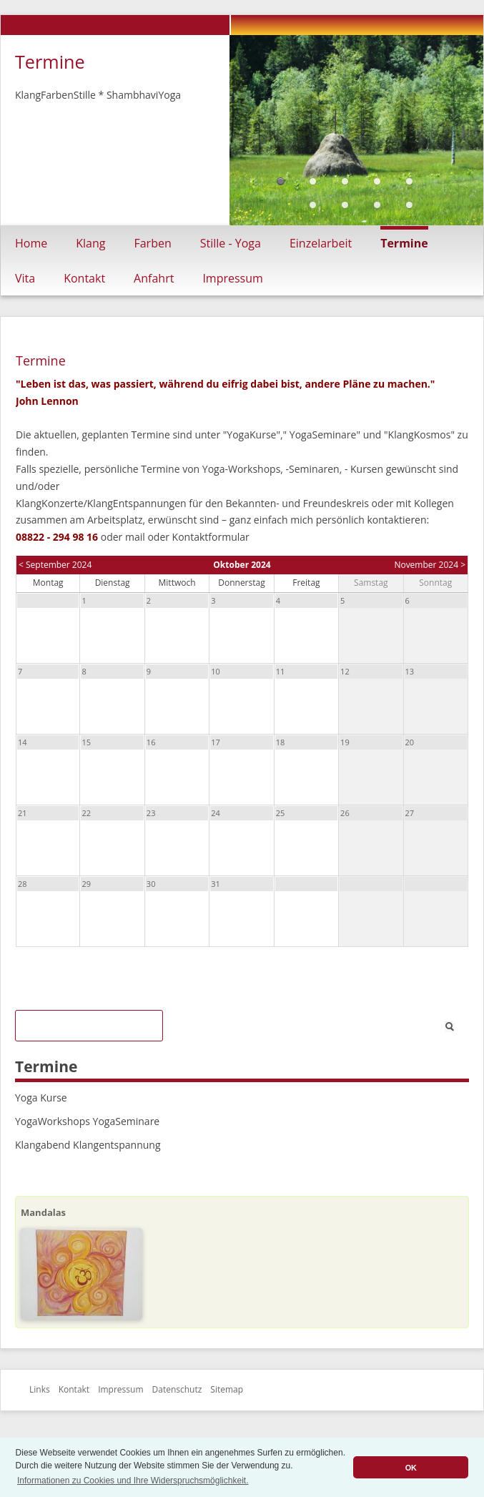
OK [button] (411, 1467)
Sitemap (226, 1389)
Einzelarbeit (321, 243)
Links (39, 1389)
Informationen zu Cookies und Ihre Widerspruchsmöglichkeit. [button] (132, 1481)
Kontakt (84, 278)
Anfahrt (154, 278)
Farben (152, 243)
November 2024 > (429, 565)
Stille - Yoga (230, 243)
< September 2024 (55, 565)
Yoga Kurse (41, 1097)
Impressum (232, 278)
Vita (25, 278)
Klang (90, 243)
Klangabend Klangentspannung (88, 1145)
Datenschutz (177, 1389)
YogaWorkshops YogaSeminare (87, 1121)
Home (31, 243)
